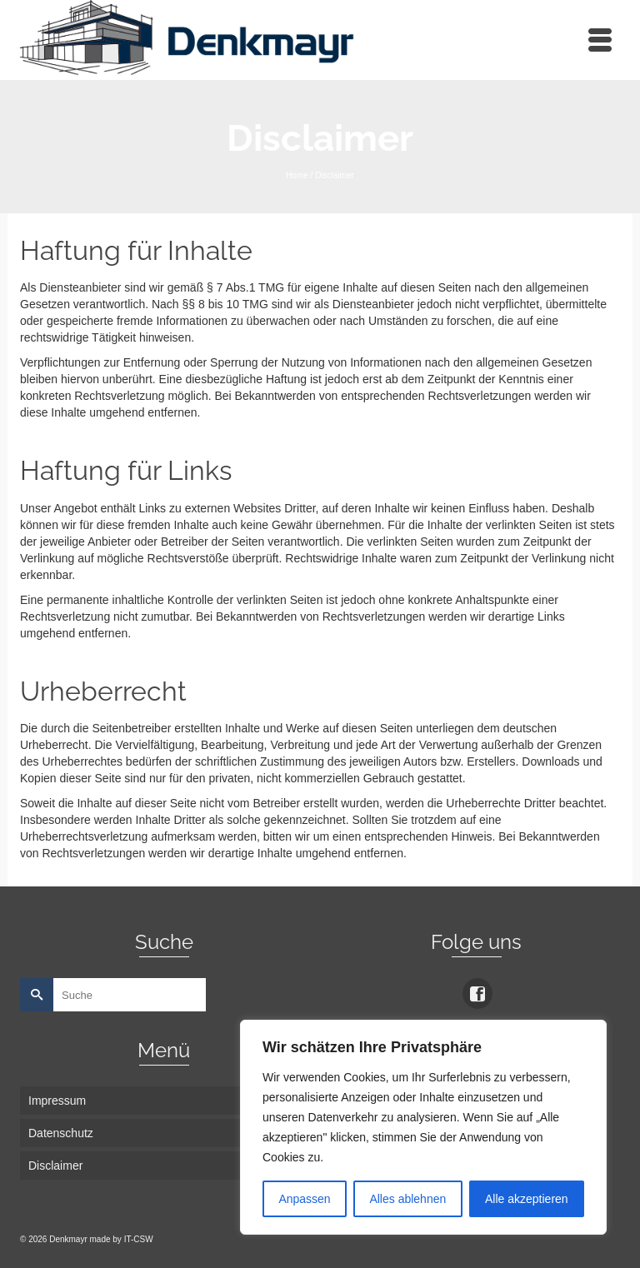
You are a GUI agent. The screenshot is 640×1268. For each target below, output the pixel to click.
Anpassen (304, 1199)
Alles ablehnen (407, 1199)
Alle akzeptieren (526, 1199)
